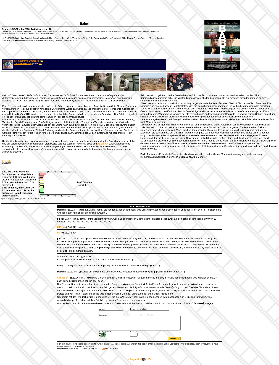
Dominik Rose (7, 161)
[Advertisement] (66, 10)
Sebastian (62, 277)
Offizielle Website (22, 63)
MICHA (61, 227)
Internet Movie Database (26, 60)
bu (58, 232)
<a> (103, 351)
